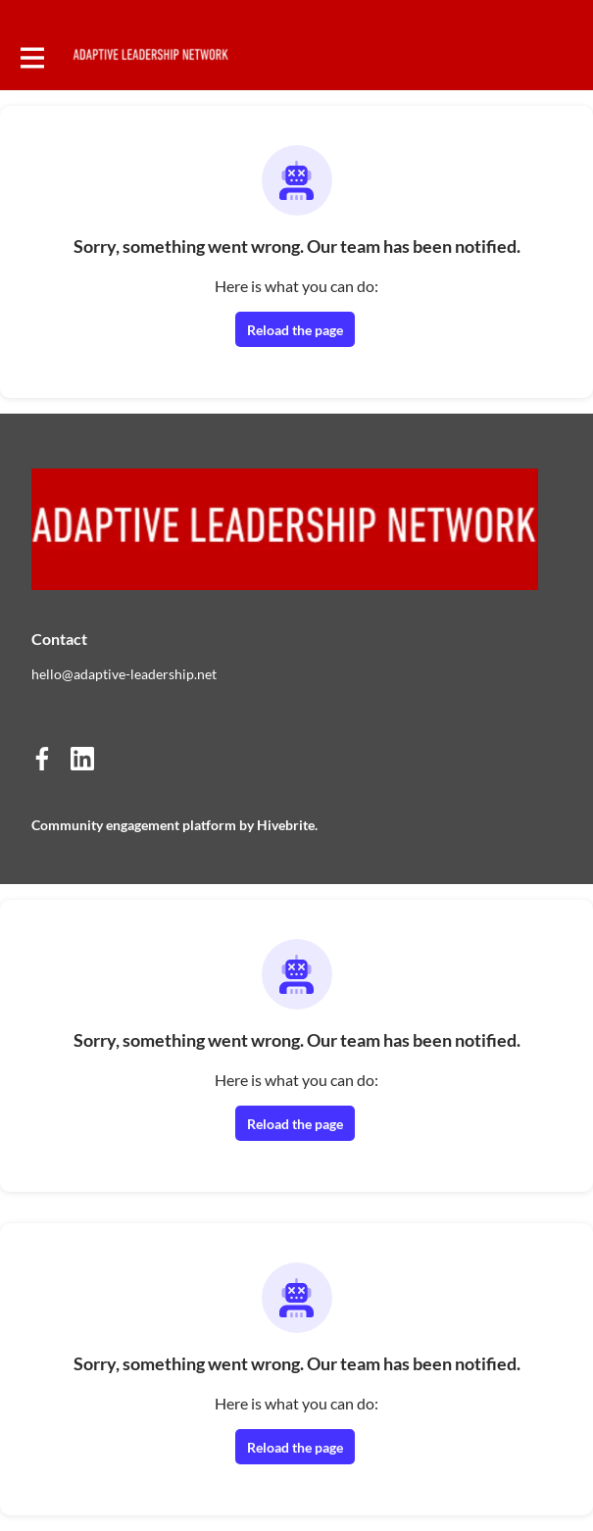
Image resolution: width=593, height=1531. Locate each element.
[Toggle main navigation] (31, 56)
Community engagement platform (133, 824)
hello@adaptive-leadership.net (124, 674)
